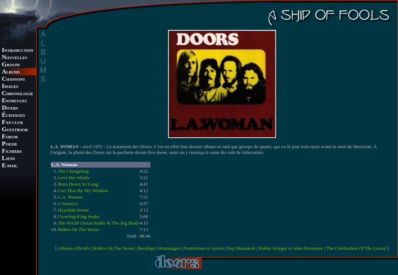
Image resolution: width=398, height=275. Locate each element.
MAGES (10, 87)
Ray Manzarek (241, 248)
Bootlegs (146, 248)
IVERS (10, 108)
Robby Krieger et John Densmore (291, 248)
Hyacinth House (73, 210)
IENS (8, 159)
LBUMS (11, 72)
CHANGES (13, 115)
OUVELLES (14, 58)
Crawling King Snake (79, 216)
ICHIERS (12, 152)
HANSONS (13, 79)
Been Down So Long (78, 184)
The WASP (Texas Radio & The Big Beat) (98, 223)
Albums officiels (74, 248)
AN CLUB (12, 123)
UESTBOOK (15, 130)
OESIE (9, 144)
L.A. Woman (70, 197)
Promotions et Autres (203, 248)
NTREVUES (14, 101)
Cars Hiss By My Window (83, 190)
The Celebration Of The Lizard (356, 248)
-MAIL (10, 166)
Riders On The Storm (78, 229)
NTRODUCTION (17, 51)
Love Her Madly (74, 177)
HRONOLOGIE (17, 94)
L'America (68, 203)
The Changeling (73, 171)
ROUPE (11, 65)
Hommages (169, 248)
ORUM (10, 137)
